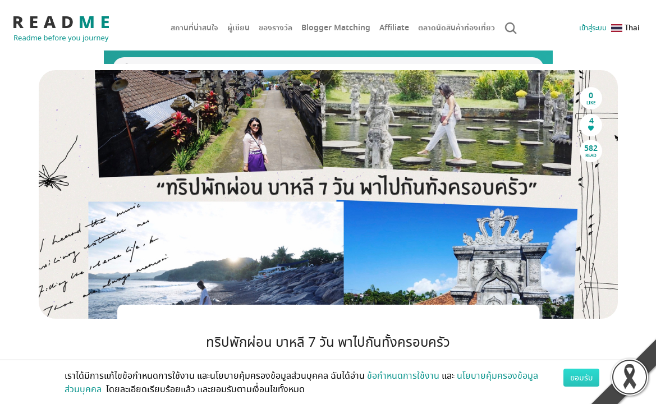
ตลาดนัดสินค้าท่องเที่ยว (456, 28)
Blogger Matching (335, 28)
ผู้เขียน (238, 28)
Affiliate (394, 28)
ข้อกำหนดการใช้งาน (403, 375)
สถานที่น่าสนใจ (194, 28)
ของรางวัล (275, 28)
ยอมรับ (581, 377)
